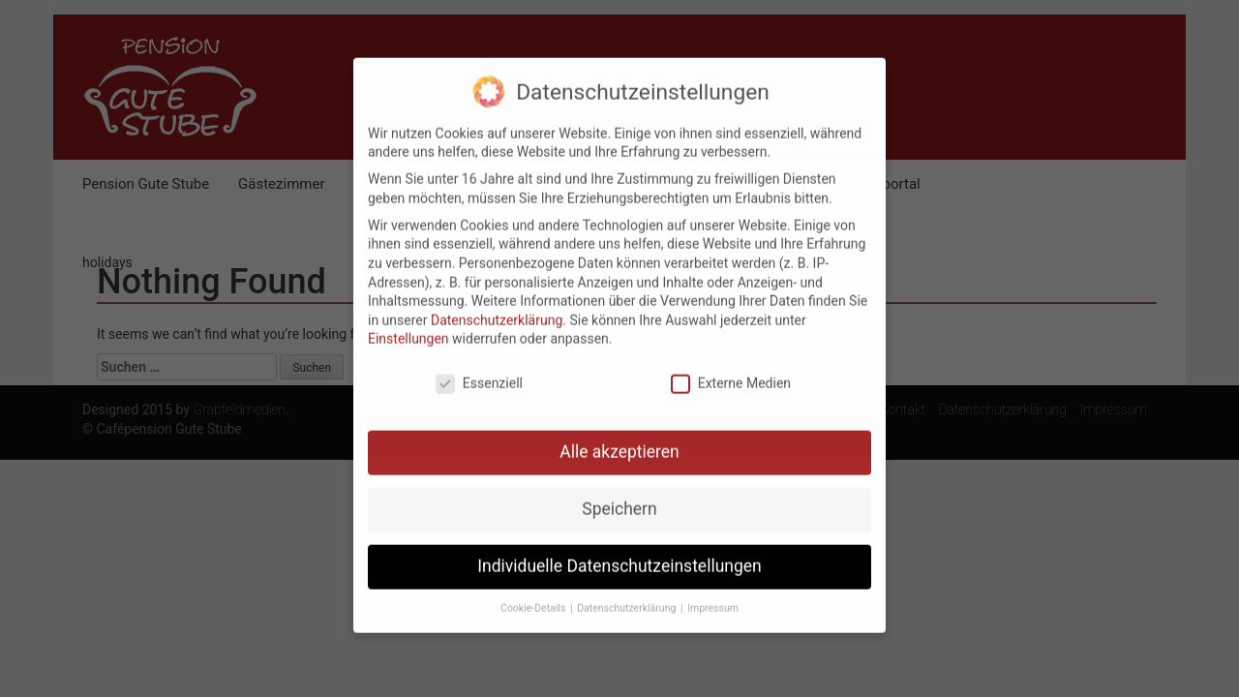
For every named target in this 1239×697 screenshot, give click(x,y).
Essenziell (479, 373)
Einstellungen (408, 328)
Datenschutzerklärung (496, 309)
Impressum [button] (713, 597)
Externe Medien (731, 373)
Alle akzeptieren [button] (619, 441)
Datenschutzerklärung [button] (628, 597)
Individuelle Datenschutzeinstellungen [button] (619, 555)
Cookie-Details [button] (534, 597)
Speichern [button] (619, 498)
